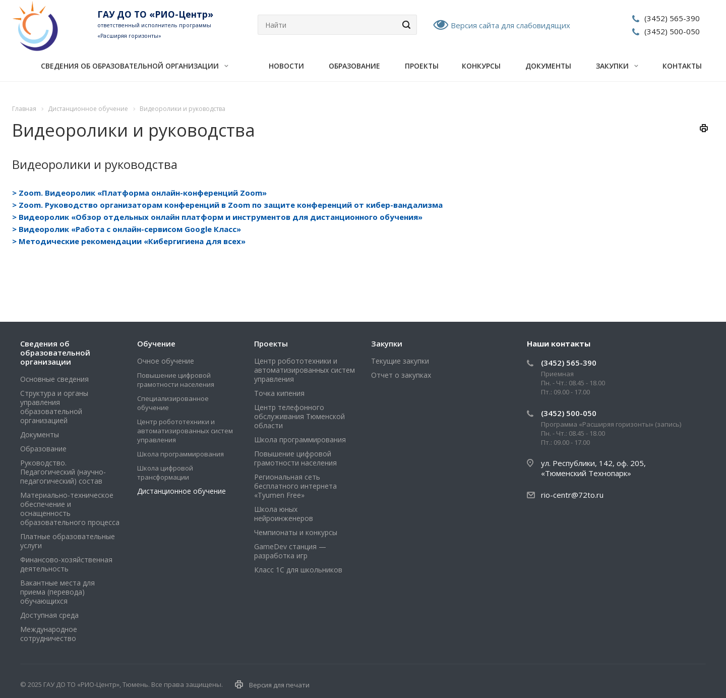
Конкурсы (481, 66)
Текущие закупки (400, 361)
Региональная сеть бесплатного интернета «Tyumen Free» (295, 486)
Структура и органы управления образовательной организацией (54, 406)
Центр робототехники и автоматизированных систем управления (185, 430)
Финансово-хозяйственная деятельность (66, 564)
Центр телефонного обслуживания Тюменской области (299, 416)
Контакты (682, 66)
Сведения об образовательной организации (134, 66)
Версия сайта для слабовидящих (510, 25)
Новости (286, 66)
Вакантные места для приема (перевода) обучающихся (57, 592)
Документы (548, 66)
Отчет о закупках (401, 375)
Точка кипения (279, 393)
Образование (354, 66)
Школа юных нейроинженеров (283, 513)
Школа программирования (180, 453)
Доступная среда (49, 615)
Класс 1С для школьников (298, 569)
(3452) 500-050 (672, 31)
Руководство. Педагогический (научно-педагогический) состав (63, 472)
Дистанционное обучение (181, 491)
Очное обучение (165, 361)
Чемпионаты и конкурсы (295, 532)
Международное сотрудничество (48, 633)
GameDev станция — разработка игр (290, 551)
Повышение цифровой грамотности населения (175, 380)
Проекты (422, 66)
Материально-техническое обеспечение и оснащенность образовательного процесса (69, 508)
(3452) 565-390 (672, 18)
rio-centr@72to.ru (572, 495)
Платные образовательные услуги (67, 541)
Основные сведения (54, 379)
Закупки (617, 66)
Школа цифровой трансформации (165, 472)
